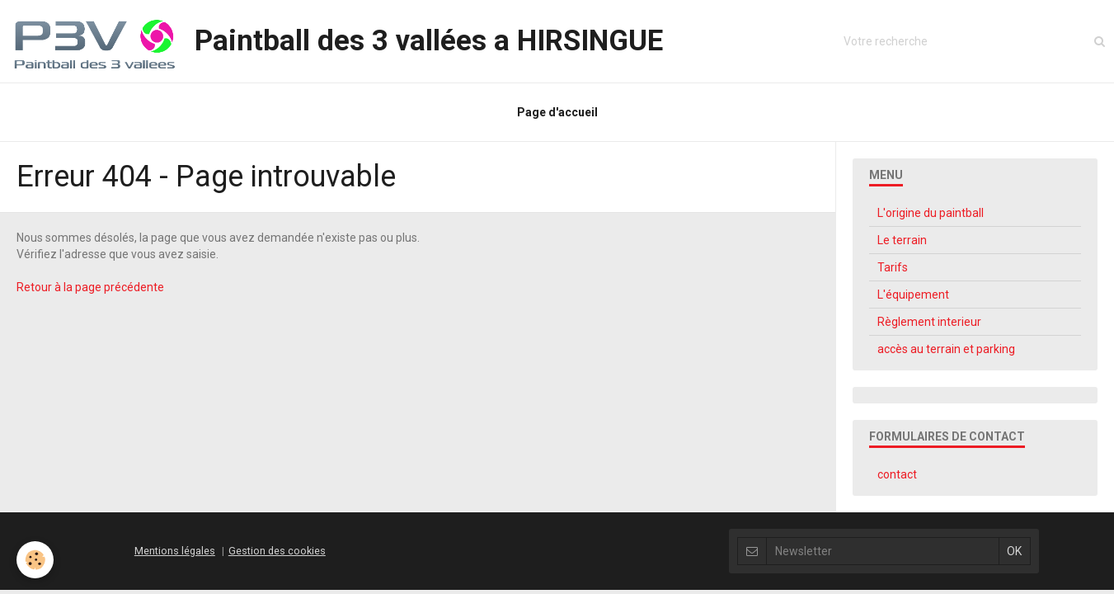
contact (897, 474)
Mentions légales (174, 550)
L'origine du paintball (930, 212)
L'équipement (913, 294)
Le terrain (902, 240)
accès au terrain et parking (946, 349)
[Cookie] (35, 559)
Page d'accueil (557, 112)
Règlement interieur (929, 321)
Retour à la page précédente (90, 287)
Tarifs (892, 267)
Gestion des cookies (277, 550)
